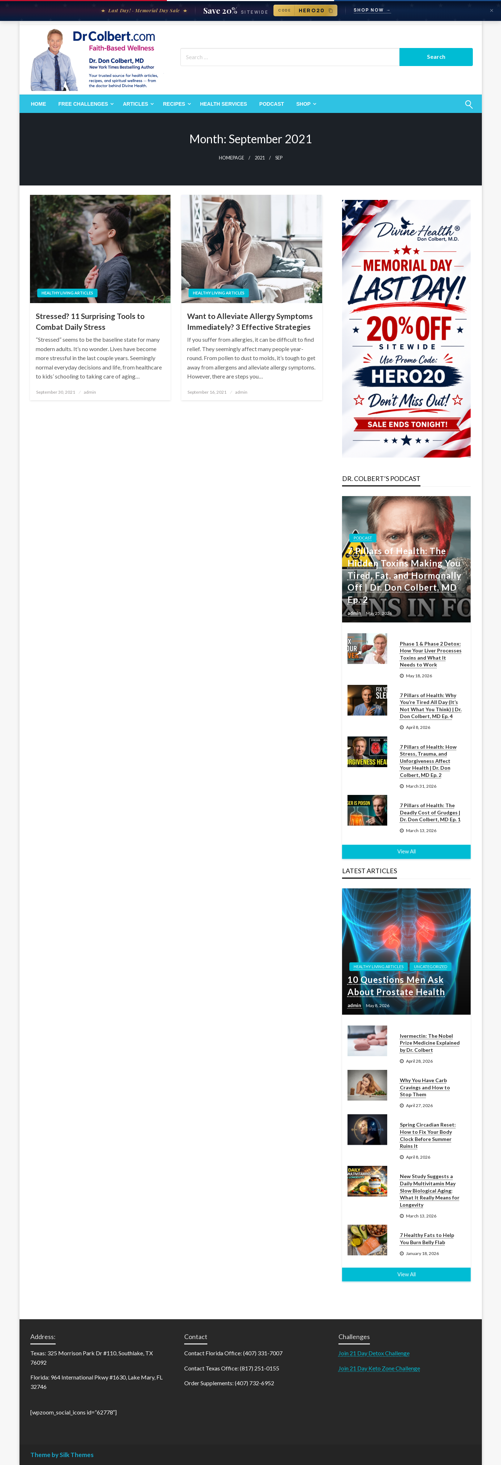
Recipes (174, 104)
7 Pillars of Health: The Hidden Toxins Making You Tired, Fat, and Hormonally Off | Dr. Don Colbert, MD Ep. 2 (404, 575)
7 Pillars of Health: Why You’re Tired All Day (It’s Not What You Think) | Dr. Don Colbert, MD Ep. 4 (431, 706)
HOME (38, 104)
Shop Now (372, 10)
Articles (135, 104)
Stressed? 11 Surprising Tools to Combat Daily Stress (90, 321)
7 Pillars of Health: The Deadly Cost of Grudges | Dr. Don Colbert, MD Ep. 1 (430, 812)
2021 (260, 158)
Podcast (271, 104)
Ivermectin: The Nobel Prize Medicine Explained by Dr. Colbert (430, 1043)
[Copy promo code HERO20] (305, 10)
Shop (303, 104)
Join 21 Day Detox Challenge (374, 1353)
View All (406, 851)
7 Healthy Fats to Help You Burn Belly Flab (427, 1238)
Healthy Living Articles (67, 292)
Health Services (223, 104)
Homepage (231, 158)
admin (90, 392)
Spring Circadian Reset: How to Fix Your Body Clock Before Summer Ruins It (428, 1135)
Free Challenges (83, 104)
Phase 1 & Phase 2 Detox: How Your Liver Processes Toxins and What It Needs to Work (431, 654)
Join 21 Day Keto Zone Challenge (379, 1368)
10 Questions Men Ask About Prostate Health (396, 985)
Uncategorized (430, 966)
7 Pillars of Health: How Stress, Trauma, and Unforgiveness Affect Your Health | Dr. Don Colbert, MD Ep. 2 (428, 761)
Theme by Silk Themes (62, 1455)
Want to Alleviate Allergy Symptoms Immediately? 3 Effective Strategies (250, 321)
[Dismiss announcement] (492, 10)
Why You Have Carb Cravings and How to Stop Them (425, 1087)
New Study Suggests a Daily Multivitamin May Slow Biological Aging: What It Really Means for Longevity (429, 1190)
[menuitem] (38, 104)
